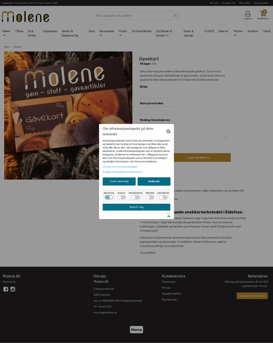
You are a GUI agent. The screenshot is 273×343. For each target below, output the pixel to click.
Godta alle (154, 181)
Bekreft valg (136, 206)
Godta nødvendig (119, 181)
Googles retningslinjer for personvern (122, 172)
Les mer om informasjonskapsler (120, 166)
